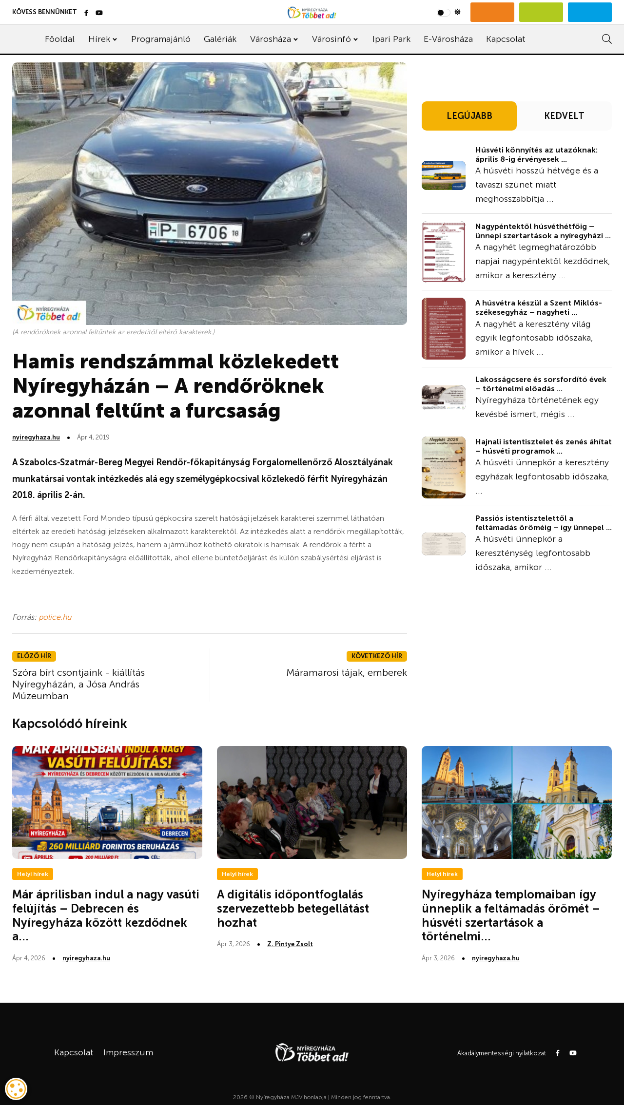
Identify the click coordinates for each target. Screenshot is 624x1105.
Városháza (270, 39)
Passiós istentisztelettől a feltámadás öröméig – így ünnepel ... (543, 523)
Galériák (220, 39)
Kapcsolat (506, 39)
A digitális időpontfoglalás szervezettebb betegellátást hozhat (293, 908)
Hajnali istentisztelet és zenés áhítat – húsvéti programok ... (543, 446)
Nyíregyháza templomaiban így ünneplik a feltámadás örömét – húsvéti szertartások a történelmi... (511, 915)
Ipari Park (391, 39)
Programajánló (161, 39)
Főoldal (60, 39)
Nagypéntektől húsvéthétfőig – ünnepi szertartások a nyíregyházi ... (543, 231)
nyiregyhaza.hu (36, 437)
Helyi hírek (32, 874)
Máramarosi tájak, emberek (346, 672)
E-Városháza (448, 39)
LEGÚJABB (469, 116)
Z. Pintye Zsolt (290, 944)
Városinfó (331, 39)
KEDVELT (564, 116)
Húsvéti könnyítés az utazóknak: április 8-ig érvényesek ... (536, 154)
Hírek (99, 39)
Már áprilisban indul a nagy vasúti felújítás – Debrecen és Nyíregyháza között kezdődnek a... (105, 915)
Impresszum (128, 1052)
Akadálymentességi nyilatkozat (501, 1053)
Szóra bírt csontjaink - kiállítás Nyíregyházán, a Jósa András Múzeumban (78, 684)
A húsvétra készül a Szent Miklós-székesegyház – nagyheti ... (538, 307)
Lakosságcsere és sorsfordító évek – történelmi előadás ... (540, 384)
